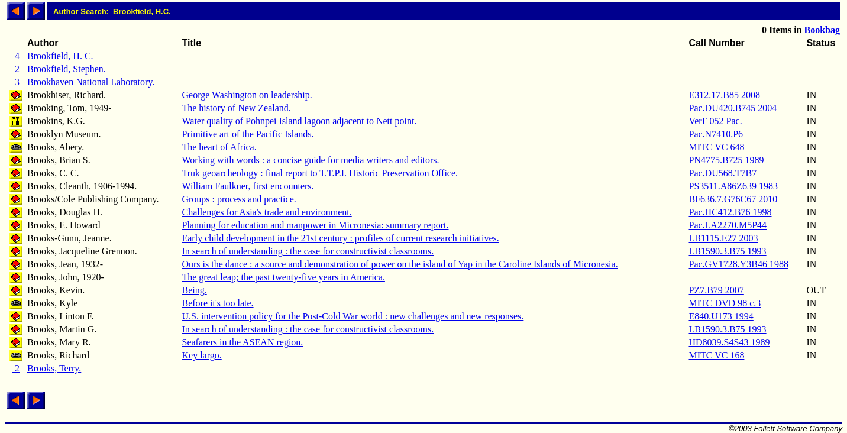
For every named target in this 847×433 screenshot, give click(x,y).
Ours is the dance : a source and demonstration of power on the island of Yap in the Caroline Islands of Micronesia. (400, 264)
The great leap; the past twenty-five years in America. (283, 277)
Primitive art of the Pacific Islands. (247, 134)
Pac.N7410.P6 (715, 134)
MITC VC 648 (716, 147)
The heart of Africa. (219, 147)
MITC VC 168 (716, 355)
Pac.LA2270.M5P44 (727, 225)
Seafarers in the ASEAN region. (242, 342)
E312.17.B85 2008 (723, 95)
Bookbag (822, 30)
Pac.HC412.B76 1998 (729, 212)
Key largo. (201, 355)
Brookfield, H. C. (60, 56)
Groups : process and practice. (239, 199)
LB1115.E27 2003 (723, 238)
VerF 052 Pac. (715, 121)
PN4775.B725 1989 (726, 160)
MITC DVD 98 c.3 (724, 303)
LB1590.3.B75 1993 (727, 251)
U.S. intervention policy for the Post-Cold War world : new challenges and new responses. (352, 316)
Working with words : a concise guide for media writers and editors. (310, 160)
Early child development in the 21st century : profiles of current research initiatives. (340, 238)
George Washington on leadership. (247, 95)
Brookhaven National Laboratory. (90, 82)
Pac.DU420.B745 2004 (732, 108)
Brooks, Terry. (54, 368)
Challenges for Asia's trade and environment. (266, 212)
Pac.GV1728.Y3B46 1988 (738, 264)
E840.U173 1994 (720, 316)
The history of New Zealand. (236, 108)
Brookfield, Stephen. (66, 69)
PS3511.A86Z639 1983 (733, 186)
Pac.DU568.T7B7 (722, 173)
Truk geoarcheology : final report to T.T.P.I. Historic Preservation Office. (320, 173)
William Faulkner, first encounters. (247, 186)
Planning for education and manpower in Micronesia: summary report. (315, 225)
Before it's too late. (217, 303)
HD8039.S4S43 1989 (729, 342)
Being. (194, 290)
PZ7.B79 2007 (715, 290)
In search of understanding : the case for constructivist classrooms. (308, 251)
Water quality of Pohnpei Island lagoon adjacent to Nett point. (299, 121)
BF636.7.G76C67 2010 (732, 199)
